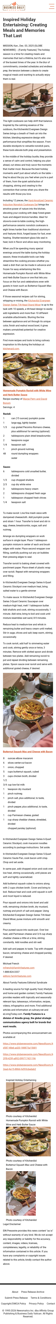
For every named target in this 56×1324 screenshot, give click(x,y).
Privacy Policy (36, 1303)
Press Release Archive (32, 1292)
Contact (51, 1303)
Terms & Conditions (41, 1297)
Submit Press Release (16, 1297)
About (15, 1292)
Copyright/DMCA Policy (13, 1303)
